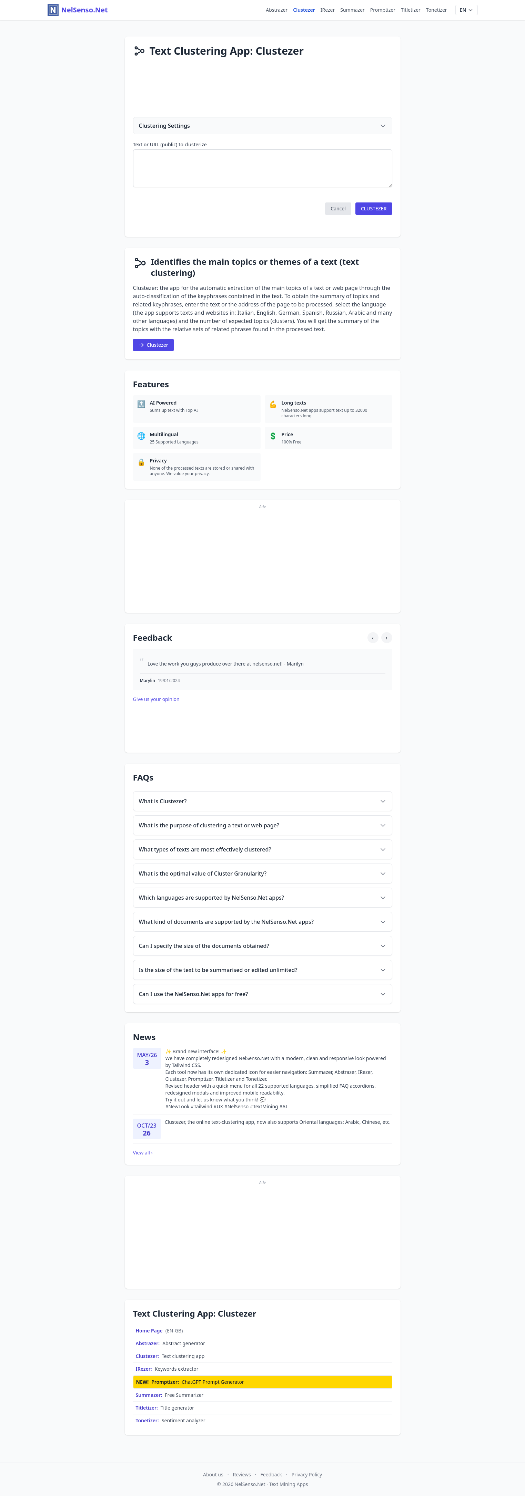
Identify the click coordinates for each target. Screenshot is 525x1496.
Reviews (242, 1474)
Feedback (271, 1474)
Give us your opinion (156, 699)
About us (213, 1474)
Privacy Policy (307, 1474)
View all (143, 1152)
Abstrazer (276, 10)
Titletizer (411, 10)
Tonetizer (436, 10)
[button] (338, 208)
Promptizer (382, 10)
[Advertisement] (262, 91)
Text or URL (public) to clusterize (170, 144)
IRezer (328, 10)
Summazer (352, 10)
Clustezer (304, 10)
